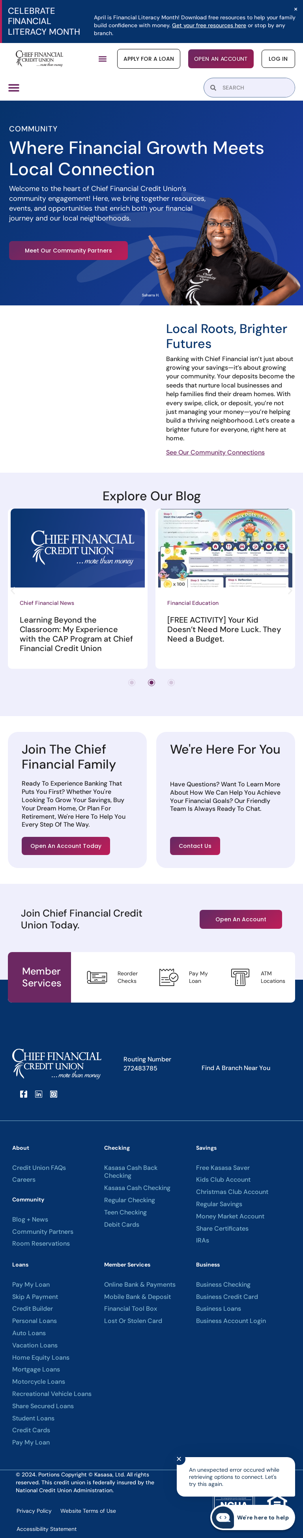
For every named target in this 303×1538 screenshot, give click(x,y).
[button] (103, 58)
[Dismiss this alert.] (295, 9)
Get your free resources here (209, 25)
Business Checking (223, 1285)
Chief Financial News (47, 602)
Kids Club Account (223, 1180)
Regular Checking (129, 1200)
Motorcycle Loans (38, 1382)
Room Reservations (41, 1244)
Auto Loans (29, 1333)
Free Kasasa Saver (223, 1168)
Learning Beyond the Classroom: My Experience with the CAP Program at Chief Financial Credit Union (76, 634)
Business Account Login (231, 1321)
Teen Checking (125, 1212)
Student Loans (33, 1418)
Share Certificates (222, 1229)
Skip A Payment (35, 1297)
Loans (20, 1264)
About (20, 1147)
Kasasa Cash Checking (137, 1188)
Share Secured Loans (43, 1406)
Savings (206, 1147)
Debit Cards (121, 1225)
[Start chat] (252, 1517)
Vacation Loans (35, 1345)
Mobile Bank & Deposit (137, 1297)
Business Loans (218, 1309)
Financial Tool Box (130, 1309)
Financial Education (193, 602)
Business (208, 1264)
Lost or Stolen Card (133, 1321)
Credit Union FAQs (39, 1168)
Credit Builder (32, 1309)
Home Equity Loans (40, 1358)
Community (28, 1199)
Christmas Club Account (232, 1192)
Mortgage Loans (36, 1369)
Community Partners (42, 1232)
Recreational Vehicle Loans (52, 1394)
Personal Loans (34, 1321)
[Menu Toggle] (14, 88)
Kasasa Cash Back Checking (130, 1172)
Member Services (127, 1264)
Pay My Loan (31, 1285)
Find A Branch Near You (236, 1068)
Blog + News (30, 1220)
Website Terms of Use (88, 1510)
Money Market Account (230, 1216)
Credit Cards (31, 1430)
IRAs (202, 1240)
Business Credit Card (227, 1297)
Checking (117, 1147)
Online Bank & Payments (140, 1285)
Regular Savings (219, 1204)
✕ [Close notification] (179, 1459)
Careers (24, 1180)
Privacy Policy (34, 1510)
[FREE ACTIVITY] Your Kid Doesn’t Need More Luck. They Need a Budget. (224, 629)
